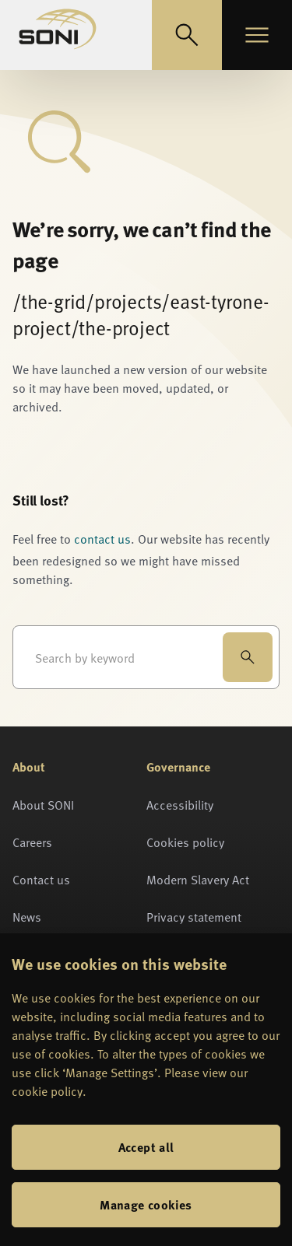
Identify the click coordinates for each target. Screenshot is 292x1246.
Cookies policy (185, 841)
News (26, 916)
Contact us (41, 878)
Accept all (146, 1147)
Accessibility (179, 804)
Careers (32, 841)
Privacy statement (193, 916)
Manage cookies (146, 1204)
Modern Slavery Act (197, 878)
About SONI (43, 804)
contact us (102, 538)
